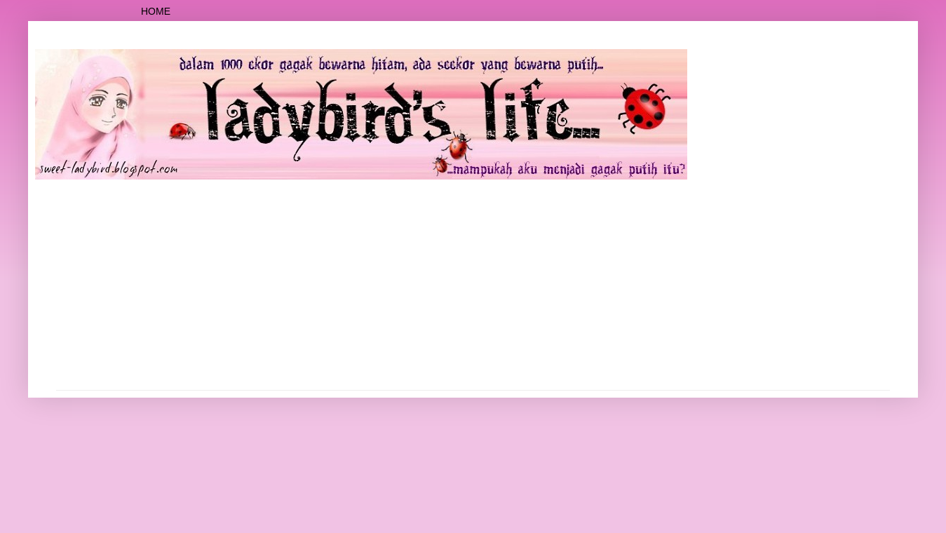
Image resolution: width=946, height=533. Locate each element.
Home (155, 11)
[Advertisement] (473, 285)
